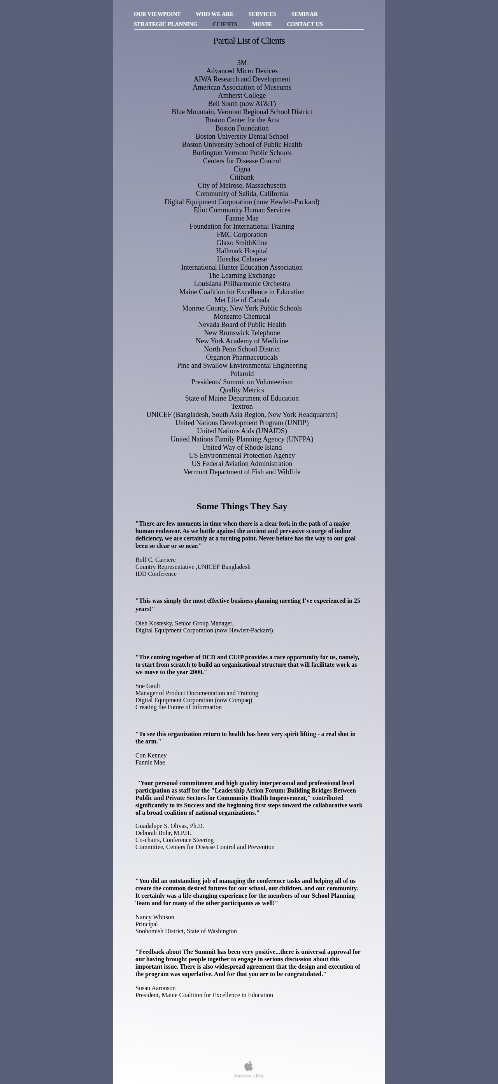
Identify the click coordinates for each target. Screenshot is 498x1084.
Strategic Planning (166, 24)
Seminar (304, 14)
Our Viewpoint (158, 14)
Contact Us (305, 24)
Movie (262, 24)
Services (263, 14)
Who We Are (215, 14)
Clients (226, 24)
